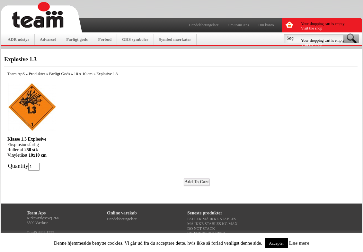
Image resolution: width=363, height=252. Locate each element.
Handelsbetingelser (203, 25)
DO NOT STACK (201, 228)
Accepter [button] (276, 243)
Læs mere (299, 243)
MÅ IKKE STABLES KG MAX (212, 224)
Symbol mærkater (175, 39)
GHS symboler (135, 39)
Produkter (37, 73)
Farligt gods (77, 39)
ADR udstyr (19, 39)
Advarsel (48, 39)
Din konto (266, 25)
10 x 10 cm (83, 73)
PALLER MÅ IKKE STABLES (211, 219)
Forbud (104, 39)
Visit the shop (311, 28)
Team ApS (16, 73)
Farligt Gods (59, 73)
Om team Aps (238, 25)
